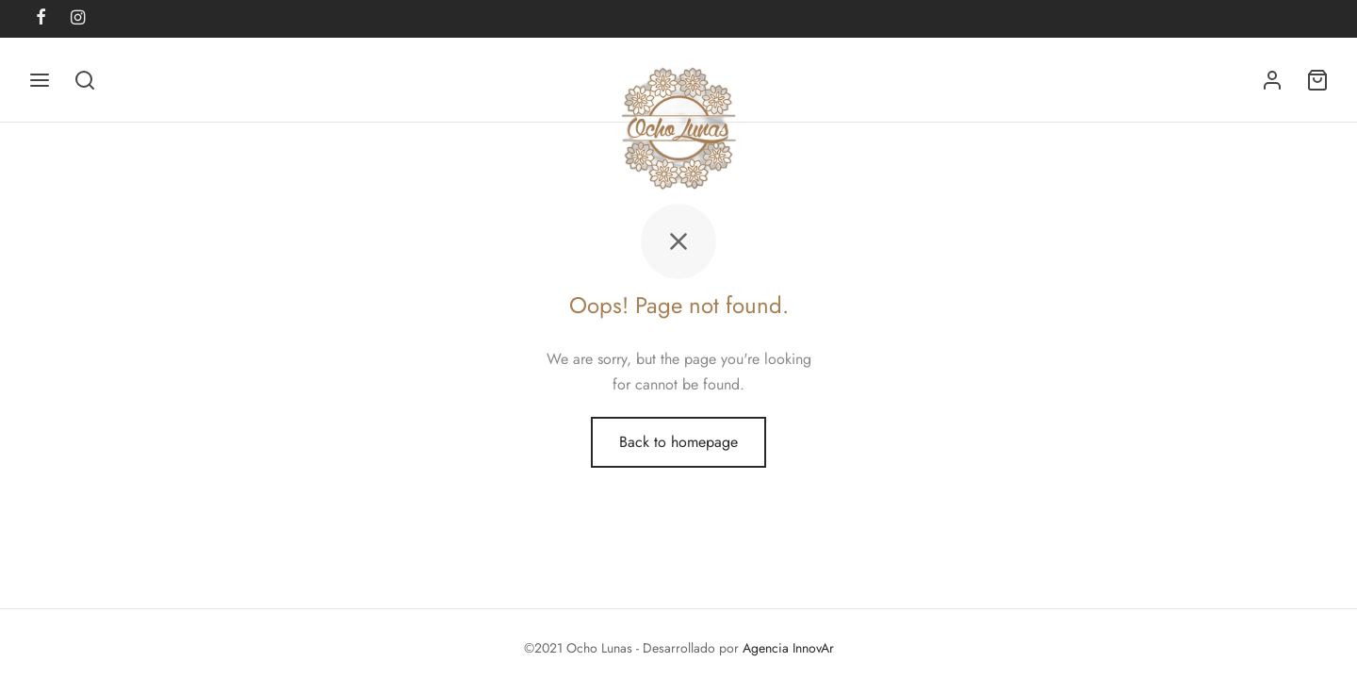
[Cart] (1317, 80)
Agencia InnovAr (788, 647)
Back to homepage (678, 442)
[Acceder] (1272, 80)
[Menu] (39, 80)
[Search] (85, 80)
